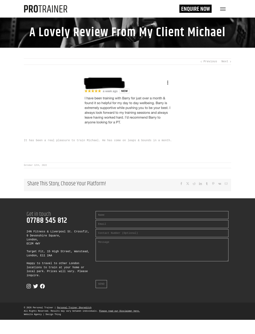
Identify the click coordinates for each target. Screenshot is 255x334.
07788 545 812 (47, 221)
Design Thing (53, 314)
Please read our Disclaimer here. (119, 311)
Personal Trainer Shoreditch (74, 308)
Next (225, 61)
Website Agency (33, 314)
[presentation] (122, 269)
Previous (210, 61)
